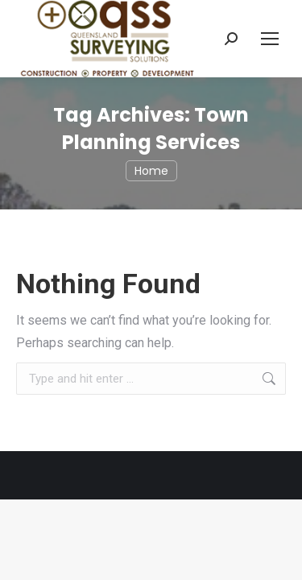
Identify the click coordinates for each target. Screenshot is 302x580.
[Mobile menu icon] (270, 39)
